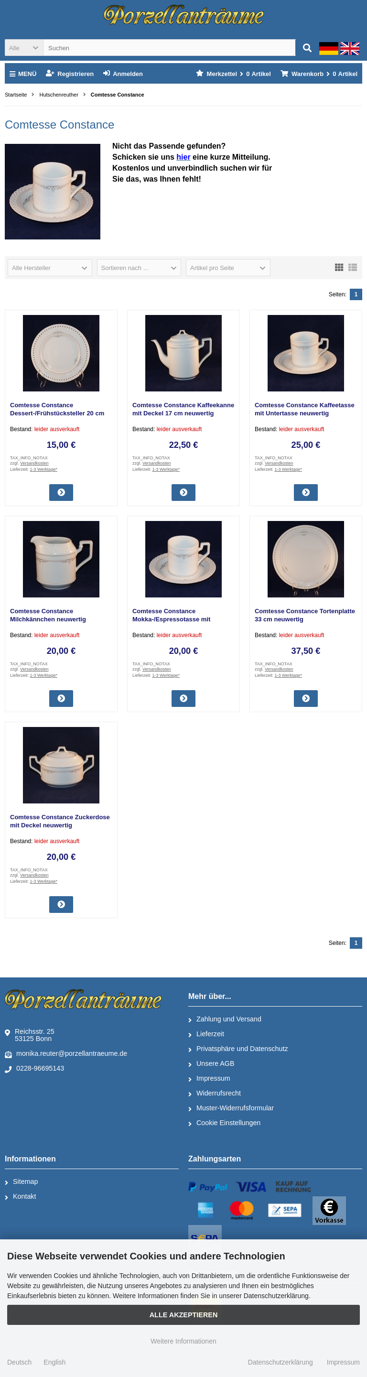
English (54, 1362)
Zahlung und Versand (224, 1019)
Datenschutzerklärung (280, 1362)
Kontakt (20, 1197)
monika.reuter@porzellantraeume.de (66, 1054)
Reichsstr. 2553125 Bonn (29, 1035)
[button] (24, 47)
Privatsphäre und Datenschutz (238, 1049)
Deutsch (19, 1362)
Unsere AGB (211, 1064)
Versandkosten (34, 463)
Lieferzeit (206, 1034)
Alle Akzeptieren (184, 1315)
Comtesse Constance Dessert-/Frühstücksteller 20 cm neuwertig (57, 413)
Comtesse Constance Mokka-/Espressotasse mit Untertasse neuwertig (171, 619)
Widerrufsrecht (214, 1093)
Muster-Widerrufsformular (231, 1108)
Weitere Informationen (183, 1341)
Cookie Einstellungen (224, 1123)
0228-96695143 (34, 1068)
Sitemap (21, 1182)
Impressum (209, 1078)
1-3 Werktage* (43, 469)
